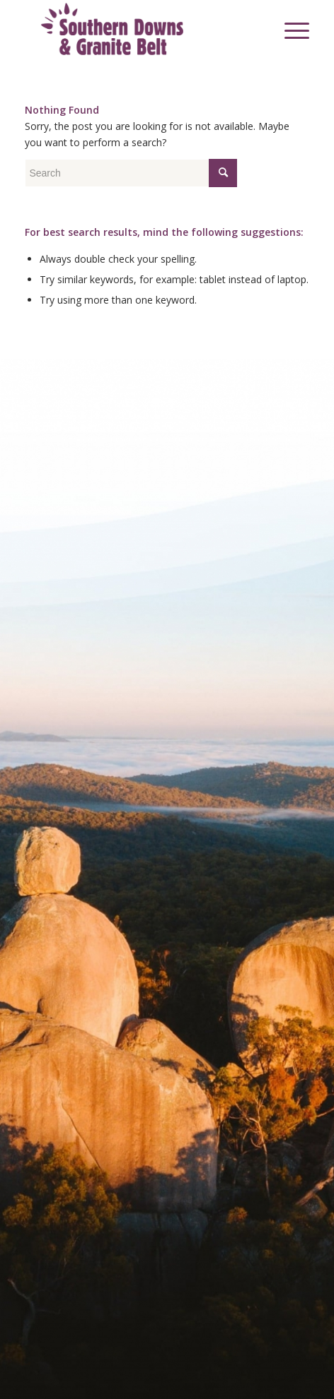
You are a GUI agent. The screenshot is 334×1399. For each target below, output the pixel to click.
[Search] (256, 29)
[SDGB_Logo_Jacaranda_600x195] (138, 29)
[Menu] (289, 29)
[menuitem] (256, 29)
